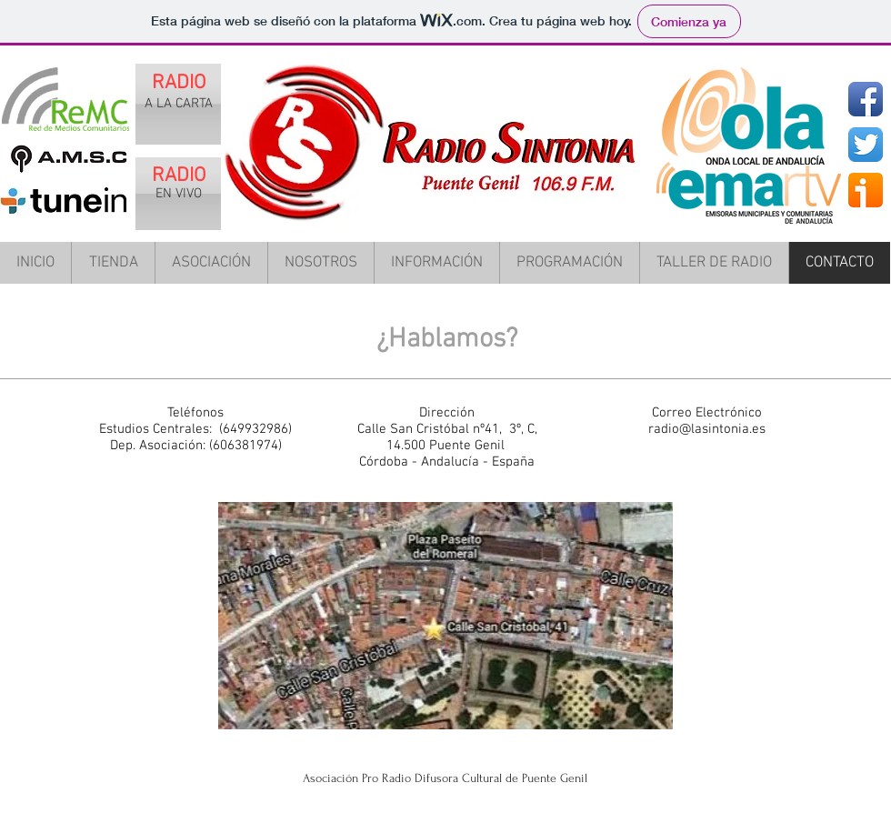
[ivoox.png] (865, 190)
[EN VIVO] (178, 193)
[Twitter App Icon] (865, 144)
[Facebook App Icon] (865, 99)
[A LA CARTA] (178, 104)
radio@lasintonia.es (707, 429)
